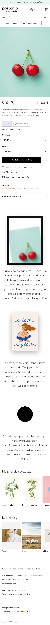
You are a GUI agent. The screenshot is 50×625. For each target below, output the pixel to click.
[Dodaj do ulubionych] (45, 160)
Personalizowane (30, 23)
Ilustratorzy (29, 569)
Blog (38, 569)
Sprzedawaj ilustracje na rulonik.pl (16, 594)
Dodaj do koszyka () (21, 160)
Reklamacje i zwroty (10, 583)
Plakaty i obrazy (11, 23)
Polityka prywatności (21, 579)
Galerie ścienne (16, 569)
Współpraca (20, 590)
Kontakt (18, 576)
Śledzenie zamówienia (33, 576)
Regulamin (6, 579)
